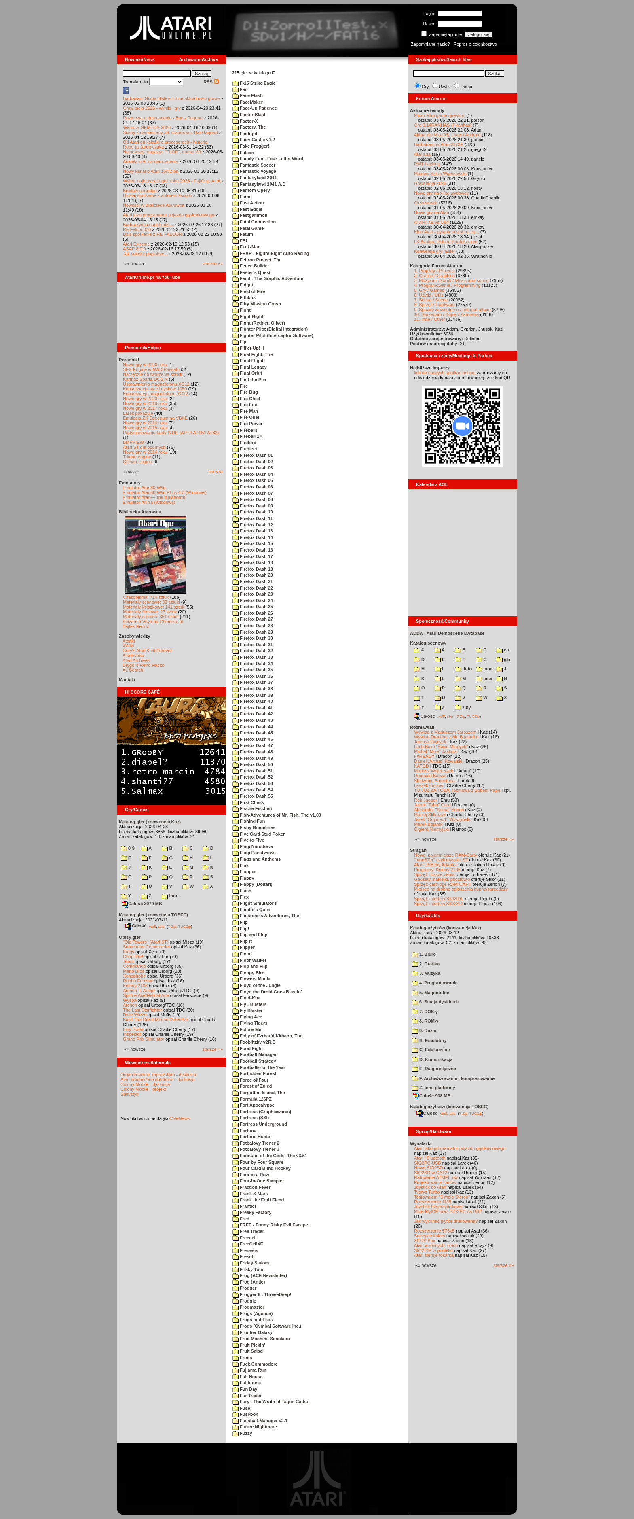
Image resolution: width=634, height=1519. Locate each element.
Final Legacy (249, 367)
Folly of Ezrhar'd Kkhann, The (267, 1035)
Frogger (244, 1288)
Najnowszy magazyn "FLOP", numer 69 (162, 151)
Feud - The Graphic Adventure (267, 278)
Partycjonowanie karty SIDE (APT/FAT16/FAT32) (171, 432)
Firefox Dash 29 (252, 632)
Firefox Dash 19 (252, 568)
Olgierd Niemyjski (431, 829)
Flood (242, 953)
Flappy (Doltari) (252, 884)
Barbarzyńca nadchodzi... (148, 224)
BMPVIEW (133, 442)
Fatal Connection (254, 221)
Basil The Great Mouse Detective (155, 1019)
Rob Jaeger (425, 800)
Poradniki (129, 359)
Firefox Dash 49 (252, 758)
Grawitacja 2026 (430, 183)
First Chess (248, 802)
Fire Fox (244, 404)
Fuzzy (242, 1433)
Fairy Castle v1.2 (253, 139)
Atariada (422, 154)
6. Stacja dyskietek (435, 1001)
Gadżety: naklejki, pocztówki (442, 879)
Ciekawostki (426, 202)
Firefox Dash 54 (252, 789)
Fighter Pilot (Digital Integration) (270, 329)
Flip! (240, 928)
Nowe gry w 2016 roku (145, 422)
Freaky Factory (251, 1212)
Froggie (244, 1300)
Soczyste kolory (429, 1235)
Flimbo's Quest (252, 909)
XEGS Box (424, 1240)
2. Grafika (426, 963)
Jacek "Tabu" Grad (432, 804)
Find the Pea (249, 379)
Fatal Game (248, 228)
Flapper (244, 871)
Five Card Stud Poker (258, 834)
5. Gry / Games (429, 290)
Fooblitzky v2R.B (254, 1042)
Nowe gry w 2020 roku (145, 398)
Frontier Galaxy (252, 1332)
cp (503, 649)
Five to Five (248, 840)
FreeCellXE (247, 1243)
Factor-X (245, 121)
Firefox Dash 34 (252, 663)
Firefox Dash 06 (252, 486)
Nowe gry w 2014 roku (145, 452)
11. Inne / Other (429, 319)
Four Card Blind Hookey (261, 1168)
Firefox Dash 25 (252, 606)
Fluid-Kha (246, 997)
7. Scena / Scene (431, 299)
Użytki (445, 86)
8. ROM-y (425, 1020)
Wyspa (130, 1000)
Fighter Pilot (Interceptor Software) (272, 335)
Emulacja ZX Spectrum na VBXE (155, 418)
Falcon (243, 152)
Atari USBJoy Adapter (435, 864)
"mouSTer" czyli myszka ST (441, 859)
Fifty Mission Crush (256, 303)
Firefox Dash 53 (252, 783)
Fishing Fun (248, 821)
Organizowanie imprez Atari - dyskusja (158, 1074)
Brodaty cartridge (140, 190)
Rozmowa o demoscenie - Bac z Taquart (163, 117)
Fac (239, 89)
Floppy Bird (248, 972)
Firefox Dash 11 (252, 518)
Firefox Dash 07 (252, 493)
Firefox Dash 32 (252, 650)
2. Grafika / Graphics (434, 275)
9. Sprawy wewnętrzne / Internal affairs (452, 309)
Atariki (129, 641)
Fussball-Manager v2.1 (259, 1420)
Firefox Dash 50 (252, 764)
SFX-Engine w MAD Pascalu (151, 369)
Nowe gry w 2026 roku (145, 364)
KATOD (421, 766)
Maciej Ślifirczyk (430, 814)
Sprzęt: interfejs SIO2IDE (439, 898)
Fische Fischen (252, 808)
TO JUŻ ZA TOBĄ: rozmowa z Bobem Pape (457, 790)
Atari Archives (136, 660)
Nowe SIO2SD (428, 1167)
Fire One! (245, 417)
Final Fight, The (252, 354)
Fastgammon (250, 215)
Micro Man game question (439, 115)
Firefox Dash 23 (252, 594)
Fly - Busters (249, 1004)
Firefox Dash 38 (252, 688)
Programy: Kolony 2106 (437, 869)
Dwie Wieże (134, 1014)
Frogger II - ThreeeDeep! (261, 1294)
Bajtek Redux (136, 626)
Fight (241, 310)
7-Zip (172, 926)
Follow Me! (247, 1029)
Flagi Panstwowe (254, 852)
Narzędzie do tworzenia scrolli (152, 374)
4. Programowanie (435, 982)
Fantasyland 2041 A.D (258, 184)
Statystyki (129, 1094)
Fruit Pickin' (248, 1345)
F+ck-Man (246, 246)
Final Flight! (248, 360)
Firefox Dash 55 (252, 795)
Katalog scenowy (428, 643)
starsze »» (212, 263)
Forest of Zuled (252, 1086)
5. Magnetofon (431, 992)
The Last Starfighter (142, 1010)
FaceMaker (247, 102)
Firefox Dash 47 (252, 745)
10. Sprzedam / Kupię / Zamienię (446, 314)
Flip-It (242, 941)
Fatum (242, 234)
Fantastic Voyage (254, 171)
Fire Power (247, 423)
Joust (128, 961)
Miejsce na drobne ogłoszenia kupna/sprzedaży (461, 889)
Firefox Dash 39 (252, 695)
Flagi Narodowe (252, 846)
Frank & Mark (250, 1193)
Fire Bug (245, 392)
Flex (240, 897)
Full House (247, 1376)
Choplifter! (133, 956)
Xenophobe (134, 976)
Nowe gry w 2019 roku (145, 403)
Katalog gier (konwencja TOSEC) (153, 914)
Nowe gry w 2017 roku (145, 408)
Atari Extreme (136, 244)
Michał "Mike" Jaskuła (435, 751)
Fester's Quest (251, 272)
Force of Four (250, 1080)
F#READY (424, 756)
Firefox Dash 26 (252, 613)
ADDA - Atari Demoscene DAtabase (447, 633)
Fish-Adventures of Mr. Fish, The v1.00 (276, 815)
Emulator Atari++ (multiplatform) (154, 497)
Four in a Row (250, 1174)
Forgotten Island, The (258, 1092)
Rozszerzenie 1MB (432, 1201)
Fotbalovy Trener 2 (255, 1143)
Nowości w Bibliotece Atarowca (153, 205)
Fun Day (244, 1389)
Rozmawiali (422, 727)
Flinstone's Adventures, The (265, 915)
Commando (134, 966)
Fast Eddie (247, 209)
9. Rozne (424, 1030)
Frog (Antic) (248, 1281)
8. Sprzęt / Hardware (434, 304)
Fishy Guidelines (253, 827)
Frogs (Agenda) (252, 1313)
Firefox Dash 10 (252, 511)
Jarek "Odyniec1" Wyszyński (442, 819)
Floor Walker (249, 960)
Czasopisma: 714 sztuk (146, 597)
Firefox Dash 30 (252, 638)
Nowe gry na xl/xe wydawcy (441, 193)
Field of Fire (248, 291)
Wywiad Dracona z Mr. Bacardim (446, 736)
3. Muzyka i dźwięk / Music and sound (451, 280)
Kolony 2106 (135, 985)
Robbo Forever (137, 980)
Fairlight (244, 133)
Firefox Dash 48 (252, 751)
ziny (463, 707)
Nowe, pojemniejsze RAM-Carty (445, 855)
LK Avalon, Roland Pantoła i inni (445, 241)
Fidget (242, 284)
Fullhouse (246, 1382)
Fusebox (245, 1414)
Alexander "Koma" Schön (439, 809)
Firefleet (244, 448)
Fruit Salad (247, 1351)
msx (484, 678)
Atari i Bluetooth (430, 1158)
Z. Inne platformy (433, 1087)
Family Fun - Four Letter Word (267, 158)
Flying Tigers (249, 1022)
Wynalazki (420, 1143)
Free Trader (248, 1231)
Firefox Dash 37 (252, 682)
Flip (240, 922)
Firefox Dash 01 (252, 455)
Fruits (242, 1357)
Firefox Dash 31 (252, 644)
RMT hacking (427, 163)
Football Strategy (254, 1061)
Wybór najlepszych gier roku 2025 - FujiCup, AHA (171, 180)
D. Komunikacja (432, 1059)
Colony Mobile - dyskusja (145, 1084)
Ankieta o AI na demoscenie (150, 161)
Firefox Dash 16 (252, 549)
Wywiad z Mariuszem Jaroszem (445, 732)
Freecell (244, 1237)
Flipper (243, 947)
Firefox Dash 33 (252, 657)
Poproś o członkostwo (475, 44)
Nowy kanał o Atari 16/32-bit (150, 171)
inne (170, 895)
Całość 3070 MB (142, 903)
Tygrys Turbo (427, 1192)
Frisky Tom (247, 1269)
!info (463, 668)
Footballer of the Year (258, 1067)
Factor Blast (249, 114)
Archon (130, 1005)
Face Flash (247, 95)
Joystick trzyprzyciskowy (438, 1206)
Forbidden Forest (254, 1073)
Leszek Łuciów (428, 785)
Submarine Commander (146, 946)
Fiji (239, 341)
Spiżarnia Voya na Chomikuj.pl (153, 621)
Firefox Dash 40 (252, 701)
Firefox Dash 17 (252, 556)
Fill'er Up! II (248, 348)
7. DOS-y (425, 1011)
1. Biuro (424, 954)
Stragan (418, 850)
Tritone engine (137, 456)
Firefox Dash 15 (252, 543)
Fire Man (245, 411)
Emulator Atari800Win (144, 487)
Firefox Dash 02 (252, 461)
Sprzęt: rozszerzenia (434, 874)
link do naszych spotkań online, (445, 372)
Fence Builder (250, 265)
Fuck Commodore (255, 1364)
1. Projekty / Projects (434, 270)
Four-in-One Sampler (258, 1180)
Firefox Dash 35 (252, 669)
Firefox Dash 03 (252, 467)
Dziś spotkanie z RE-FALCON (152, 234)
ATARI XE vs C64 (431, 222)
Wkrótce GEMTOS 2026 (147, 127)
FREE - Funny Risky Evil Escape (270, 1224)
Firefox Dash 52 (252, 776)
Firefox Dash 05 (252, 480)
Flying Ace (247, 1016)
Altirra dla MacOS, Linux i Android (447, 134)
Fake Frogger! (250, 146)
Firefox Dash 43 (252, 720)
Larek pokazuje (138, 413)
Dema (466, 86)
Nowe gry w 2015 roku (145, 427)
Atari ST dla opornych (144, 447)
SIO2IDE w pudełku (433, 1250)
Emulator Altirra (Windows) (149, 502)
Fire (240, 386)
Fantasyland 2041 (254, 177)
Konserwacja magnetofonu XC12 (155, 393)
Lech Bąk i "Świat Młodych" (441, 746)
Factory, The (249, 127)
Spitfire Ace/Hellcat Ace (146, 995)
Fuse (241, 1408)
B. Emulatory (429, 1040)
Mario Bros (133, 971)
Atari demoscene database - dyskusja (157, 1079)
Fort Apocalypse (253, 1105)
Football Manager (254, 1054)
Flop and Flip (250, 966)
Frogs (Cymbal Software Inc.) (266, 1326)
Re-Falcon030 (137, 229)
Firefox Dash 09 (252, 505)
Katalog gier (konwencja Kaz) (150, 821)
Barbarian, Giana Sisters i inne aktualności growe (171, 98)
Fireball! (244, 430)
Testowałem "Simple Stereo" (442, 1196)
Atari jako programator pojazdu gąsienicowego (168, 214)
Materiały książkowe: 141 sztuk (153, 607)
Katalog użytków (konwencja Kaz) (445, 927)
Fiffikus (244, 297)
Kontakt (127, 679)
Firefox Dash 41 (252, 707)
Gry (425, 86)
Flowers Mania (251, 978)
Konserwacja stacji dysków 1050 (155, 388)
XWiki (128, 645)
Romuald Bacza (430, 775)
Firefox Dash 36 (252, 676)
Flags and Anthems (256, 859)
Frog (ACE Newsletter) (259, 1275)
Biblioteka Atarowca (140, 511)
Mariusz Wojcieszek (433, 770)
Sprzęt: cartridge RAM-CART (442, 884)
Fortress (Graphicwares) (261, 1111)
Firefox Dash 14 (252, 537)
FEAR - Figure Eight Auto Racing (270, 253)
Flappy (243, 878)
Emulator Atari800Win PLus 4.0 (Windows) (165, 492)
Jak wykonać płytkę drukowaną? (446, 1221)
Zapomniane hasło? (430, 44)
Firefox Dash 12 (252, 524)
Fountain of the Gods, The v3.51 (269, 1155)
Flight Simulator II (254, 903)
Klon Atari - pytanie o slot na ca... (446, 231)
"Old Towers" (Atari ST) (146, 942)
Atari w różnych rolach (436, 1245)
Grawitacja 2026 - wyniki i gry (152, 108)
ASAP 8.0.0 (134, 248)
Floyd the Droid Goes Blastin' (267, 991)
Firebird (244, 442)
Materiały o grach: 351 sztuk (151, 616)
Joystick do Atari (430, 1187)
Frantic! (244, 1206)
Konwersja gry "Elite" (434, 251)
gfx (504, 659)
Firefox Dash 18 (252, 562)
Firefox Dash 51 (252, 770)
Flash (241, 890)
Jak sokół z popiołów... (145, 253)
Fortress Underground (259, 1124)
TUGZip (184, 926)
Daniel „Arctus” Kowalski (438, 761)
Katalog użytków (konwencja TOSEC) (449, 1106)
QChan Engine (137, 461)
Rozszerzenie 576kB (434, 1230)
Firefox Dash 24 (252, 600)
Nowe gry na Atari (431, 212)
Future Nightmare (254, 1426)
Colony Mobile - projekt (143, 1089)
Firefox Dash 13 (252, 530)
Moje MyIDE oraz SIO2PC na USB (448, 1211)
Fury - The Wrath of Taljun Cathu (270, 1401)
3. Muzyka (426, 973)
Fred (240, 1218)
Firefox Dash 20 (252, 575)
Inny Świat (133, 1029)
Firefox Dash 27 (252, 619)
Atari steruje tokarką (434, 1255)
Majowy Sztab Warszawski (440, 173)
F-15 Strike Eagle (254, 83)
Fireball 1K (247, 436)
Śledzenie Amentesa (434, 780)
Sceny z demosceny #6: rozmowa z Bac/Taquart (170, 132)
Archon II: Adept (139, 990)
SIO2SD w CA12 (430, 1172)
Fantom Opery (251, 190)
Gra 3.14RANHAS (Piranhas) (442, 125)
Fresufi (243, 1256)
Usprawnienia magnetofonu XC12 (156, 384)
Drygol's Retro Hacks (143, 665)
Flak (240, 865)
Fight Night (247, 316)
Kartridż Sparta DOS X (145, 379)
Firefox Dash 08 (252, 499)
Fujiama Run (249, 1370)
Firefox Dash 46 (252, 739)
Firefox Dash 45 (252, 732)
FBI (239, 240)
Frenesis (245, 1250)
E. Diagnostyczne (434, 1068)
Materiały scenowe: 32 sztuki (151, 602)
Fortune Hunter (252, 1136)
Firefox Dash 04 (252, 474)
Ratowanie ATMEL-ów (436, 1177)
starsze (216, 471)
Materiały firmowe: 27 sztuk (150, 611)
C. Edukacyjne (431, 1049)
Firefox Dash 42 (252, 713)
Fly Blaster (247, 1010)
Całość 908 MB (432, 1095)
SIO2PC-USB (427, 1162)
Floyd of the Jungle (256, 985)
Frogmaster (248, 1307)
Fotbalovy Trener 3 (255, 1149)
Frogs (128, 951)
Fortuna (244, 1130)
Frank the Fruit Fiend (258, 1199)
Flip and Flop (250, 934)
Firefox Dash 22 (252, 588)
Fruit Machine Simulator (261, 1338)
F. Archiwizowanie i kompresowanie (453, 1078)
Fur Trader (247, 1395)
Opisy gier (130, 937)
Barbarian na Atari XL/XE (438, 144)
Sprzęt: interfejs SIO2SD (438, 903)
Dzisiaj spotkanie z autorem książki (157, 195)
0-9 (128, 848)
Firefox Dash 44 (252, 726)
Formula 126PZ (252, 1099)
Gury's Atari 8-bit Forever (147, 650)
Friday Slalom (250, 1262)
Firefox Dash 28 (252, 625)
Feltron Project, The (256, 259)
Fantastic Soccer (253, 165)
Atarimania (133, 655)
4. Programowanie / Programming (447, 285)
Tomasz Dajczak (430, 741)
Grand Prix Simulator (143, 1039)
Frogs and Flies (252, 1319)
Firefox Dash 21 (252, 581)
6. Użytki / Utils (429, 295)
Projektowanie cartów (435, 1182)
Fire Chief (246, 398)
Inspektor (132, 1034)
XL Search (133, 670)
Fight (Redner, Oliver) (258, 322)
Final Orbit (247, 373)
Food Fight (247, 1048)
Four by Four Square (257, 1162)
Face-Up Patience (254, 108)
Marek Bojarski (429, 824)
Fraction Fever (251, 1187)
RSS (211, 81)
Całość (135, 925)
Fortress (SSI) (250, 1117)
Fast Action (248, 202)
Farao (242, 196)
